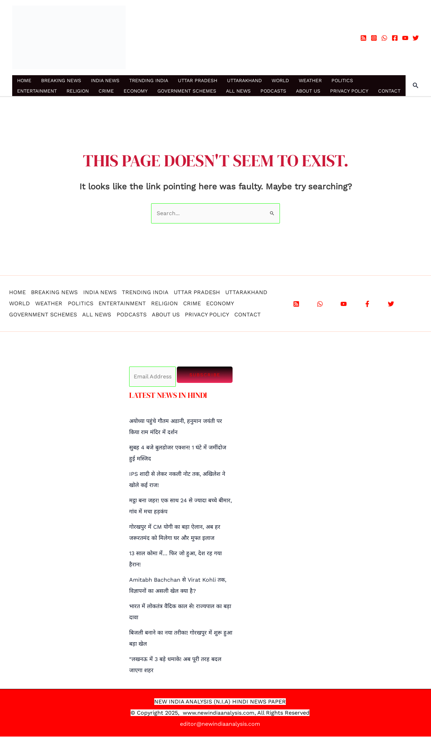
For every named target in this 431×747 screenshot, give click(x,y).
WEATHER (310, 80)
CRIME (106, 91)
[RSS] (363, 38)
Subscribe (204, 374)
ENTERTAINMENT (37, 91)
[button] (416, 85)
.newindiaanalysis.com (225, 712)
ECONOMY (136, 91)
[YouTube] (405, 38)
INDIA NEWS (105, 80)
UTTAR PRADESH (197, 80)
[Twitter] (416, 38)
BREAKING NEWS (61, 80)
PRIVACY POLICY (349, 91)
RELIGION (77, 91)
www (188, 712)
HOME (24, 80)
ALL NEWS (238, 91)
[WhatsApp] (384, 38)
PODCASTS (273, 91)
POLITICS (342, 80)
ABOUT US (308, 91)
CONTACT (389, 91)
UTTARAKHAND (244, 80)
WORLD (280, 80)
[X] (391, 304)
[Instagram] (374, 38)
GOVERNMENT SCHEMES (186, 91)
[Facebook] (395, 38)
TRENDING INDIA (148, 80)
